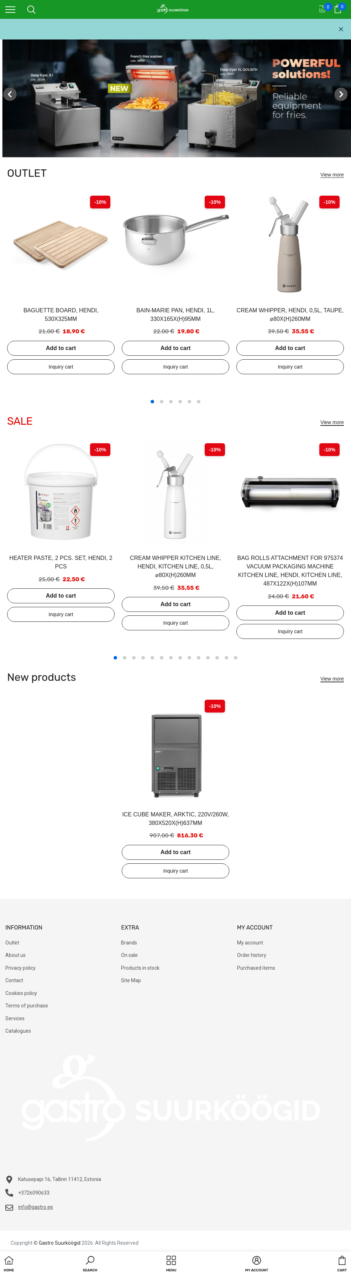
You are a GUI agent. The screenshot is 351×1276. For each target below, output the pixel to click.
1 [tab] (152, 401)
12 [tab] (217, 658)
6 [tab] (198, 401)
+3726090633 (33, 1193)
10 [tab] (198, 658)
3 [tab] (171, 401)
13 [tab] (226, 658)
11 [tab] (208, 658)
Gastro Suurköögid (59, 1243)
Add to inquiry (61, 366)
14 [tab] (235, 658)
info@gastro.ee (35, 1207)
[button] (90, 1264)
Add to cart (61, 348)
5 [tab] (189, 401)
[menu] (10, 9)
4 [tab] (180, 401)
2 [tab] (161, 401)
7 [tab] (171, 658)
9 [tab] (189, 658)
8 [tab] (180, 658)
